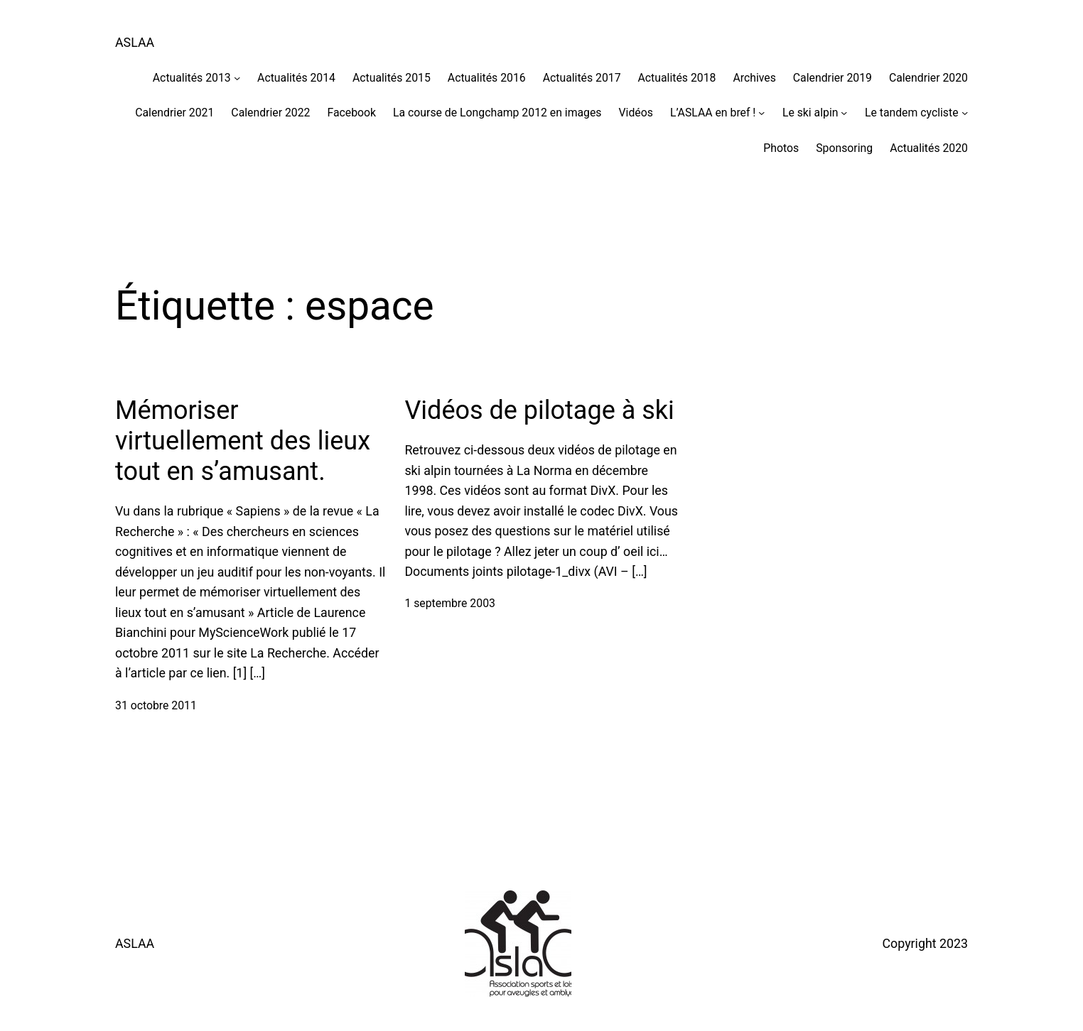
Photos (781, 148)
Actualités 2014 (296, 77)
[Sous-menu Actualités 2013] (237, 78)
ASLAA (134, 42)
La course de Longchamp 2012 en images (497, 112)
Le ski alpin (810, 112)
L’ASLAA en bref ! (713, 112)
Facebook (351, 112)
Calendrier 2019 (832, 77)
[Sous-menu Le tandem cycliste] (964, 112)
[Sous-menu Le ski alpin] (844, 112)
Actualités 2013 (192, 77)
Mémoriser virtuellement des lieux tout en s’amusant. (242, 441)
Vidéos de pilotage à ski (539, 410)
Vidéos (636, 112)
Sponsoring (844, 148)
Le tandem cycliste (912, 112)
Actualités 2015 (391, 77)
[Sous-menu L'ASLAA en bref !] (761, 112)
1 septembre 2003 (449, 603)
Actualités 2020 (929, 148)
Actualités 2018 (677, 77)
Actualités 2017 (582, 77)
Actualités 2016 (487, 77)
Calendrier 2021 (174, 112)
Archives (754, 77)
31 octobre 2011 (156, 705)
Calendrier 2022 (270, 112)
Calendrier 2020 (928, 77)
